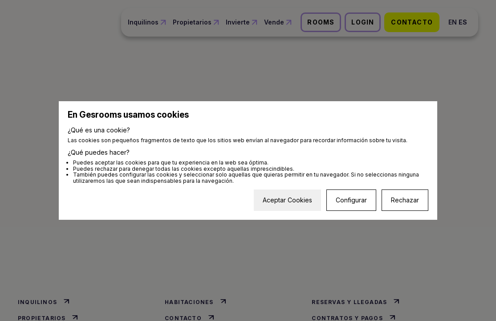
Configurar (351, 200)
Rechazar (405, 200)
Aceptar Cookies (287, 200)
